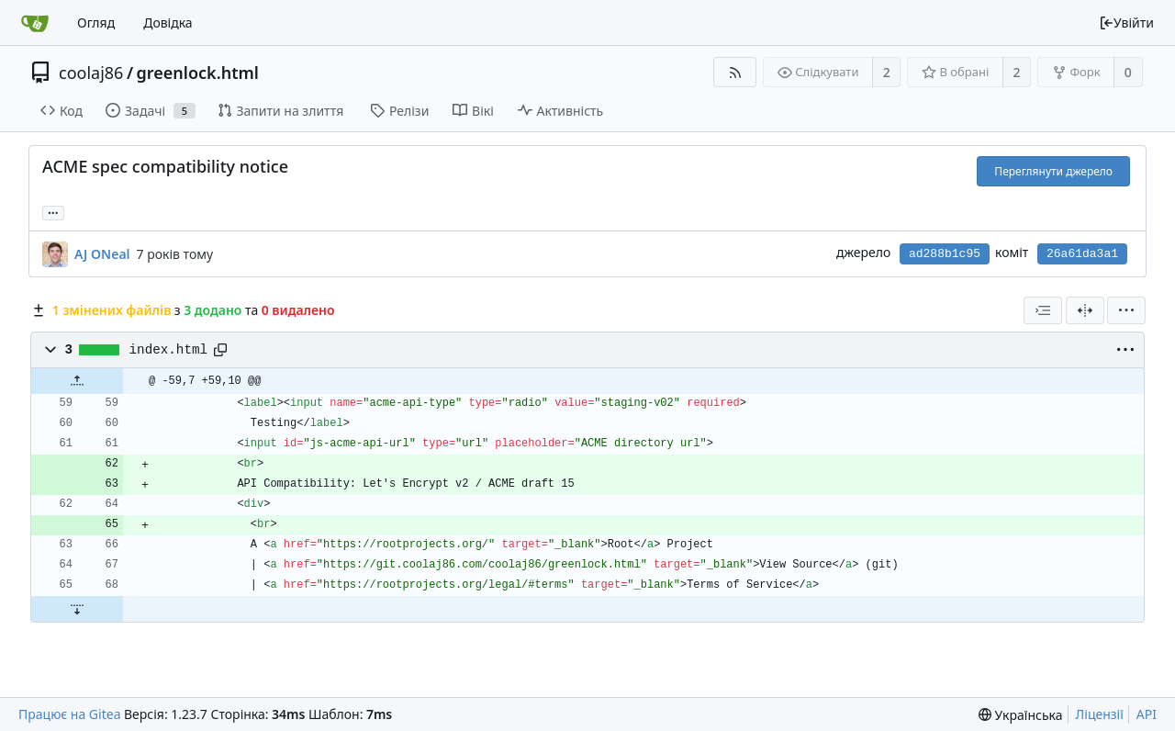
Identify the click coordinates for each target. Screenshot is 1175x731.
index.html (168, 350)
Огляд (96, 22)
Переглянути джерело (1053, 171)
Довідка (167, 22)
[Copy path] (220, 350)
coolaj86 (91, 72)
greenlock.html (198, 72)
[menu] (1126, 310)
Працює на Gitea (69, 714)
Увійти (1126, 22)
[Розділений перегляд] (1085, 310)
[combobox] (1043, 310)
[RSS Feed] (734, 72)
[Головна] (35, 22)
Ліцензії (1100, 714)
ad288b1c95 (944, 254)
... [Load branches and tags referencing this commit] (53, 212)
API (1146, 714)
